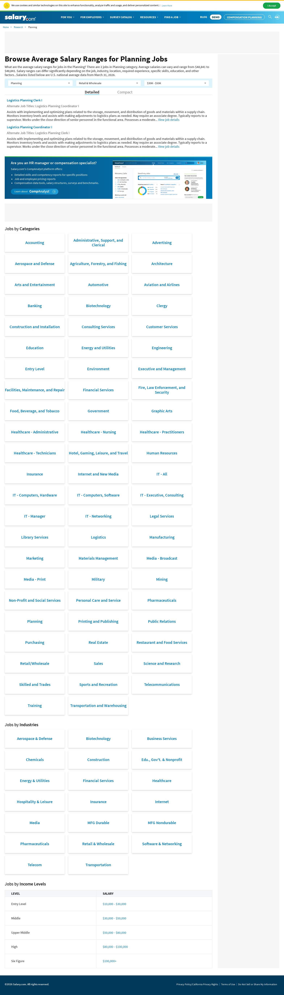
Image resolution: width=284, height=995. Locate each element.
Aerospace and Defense (34, 263)
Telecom (35, 864)
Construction (98, 759)
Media (35, 822)
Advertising (162, 242)
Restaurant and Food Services (162, 642)
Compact (124, 92)
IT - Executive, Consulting (161, 495)
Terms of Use (228, 984)
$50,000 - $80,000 (114, 932)
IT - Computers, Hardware (35, 495)
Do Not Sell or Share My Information (257, 984)
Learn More (167, 5)
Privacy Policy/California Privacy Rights (197, 984)
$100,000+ (109, 961)
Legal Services (162, 516)
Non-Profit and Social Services (34, 600)
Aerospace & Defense (34, 738)
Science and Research (161, 663)
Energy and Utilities (98, 347)
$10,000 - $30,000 (114, 904)
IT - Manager (34, 516)
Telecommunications (162, 684)
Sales (98, 663)
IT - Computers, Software (98, 495)
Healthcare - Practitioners (162, 431)
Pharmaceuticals (161, 600)
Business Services (162, 738)
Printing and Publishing (98, 621)
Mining (162, 579)
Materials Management (98, 558)
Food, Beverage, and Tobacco (34, 410)
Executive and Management (162, 368)
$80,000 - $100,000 (115, 947)
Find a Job (172, 17)
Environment (98, 368)
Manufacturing (161, 537)
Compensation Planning (244, 17)
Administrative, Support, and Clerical (98, 242)
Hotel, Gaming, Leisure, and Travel (98, 453)
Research (18, 27)
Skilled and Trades (34, 684)
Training (35, 705)
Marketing (34, 558)
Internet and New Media (98, 474)
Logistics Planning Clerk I (24, 100)
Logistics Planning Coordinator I (29, 127)
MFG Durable (98, 822)
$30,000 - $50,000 (114, 918)
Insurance (35, 474)
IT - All (161, 474)
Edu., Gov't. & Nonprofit (161, 759)
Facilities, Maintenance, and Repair (35, 389)
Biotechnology (98, 305)
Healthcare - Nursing (98, 431)
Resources (149, 17)
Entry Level (34, 368)
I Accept (272, 5)
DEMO (216, 17)
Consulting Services (98, 326)
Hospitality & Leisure (35, 801)
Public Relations (162, 621)
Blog (203, 17)
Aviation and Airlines (161, 284)
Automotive (98, 284)
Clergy (161, 305)
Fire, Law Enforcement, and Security (161, 390)
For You (68, 17)
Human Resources (162, 453)
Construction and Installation (35, 326)
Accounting (34, 242)
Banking (35, 305)
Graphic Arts (161, 410)
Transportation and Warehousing (98, 705)
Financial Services (98, 389)
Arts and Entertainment (35, 284)
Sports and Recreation (98, 684)
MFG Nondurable (162, 822)
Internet (162, 801)
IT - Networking (98, 516)
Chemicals (35, 759)
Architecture (161, 263)
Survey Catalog (122, 17)
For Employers (92, 17)
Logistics (98, 537)
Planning (34, 621)
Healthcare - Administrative (34, 431)
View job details (168, 120)
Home (6, 27)
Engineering (162, 347)
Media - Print (35, 579)
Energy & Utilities (34, 780)
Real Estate (98, 642)
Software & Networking (162, 843)
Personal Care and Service (98, 600)
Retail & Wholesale (98, 843)
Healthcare (161, 780)
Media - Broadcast (162, 558)
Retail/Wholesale (34, 663)
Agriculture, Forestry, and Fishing (98, 263)
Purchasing (34, 642)
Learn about (35, 191)
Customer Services (162, 326)
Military (98, 579)
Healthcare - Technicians (35, 453)
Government (98, 410)
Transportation (98, 864)
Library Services (34, 537)
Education (34, 347)
